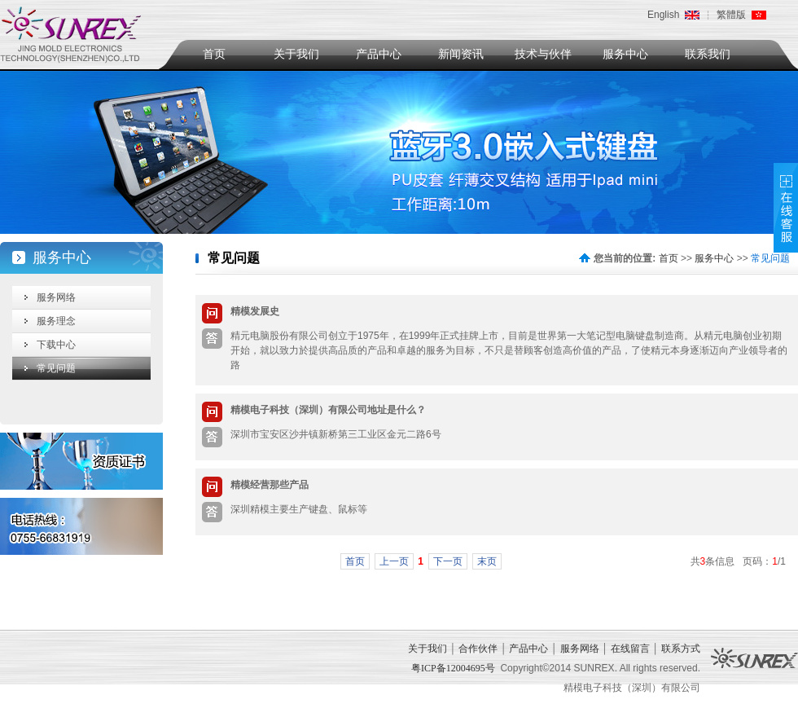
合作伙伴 (478, 648)
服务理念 (56, 321)
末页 (487, 561)
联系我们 (707, 54)
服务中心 (625, 54)
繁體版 (731, 14)
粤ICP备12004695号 (453, 668)
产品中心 (378, 54)
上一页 (394, 561)
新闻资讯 (461, 54)
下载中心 (56, 344)
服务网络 (56, 297)
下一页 (448, 561)
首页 (214, 54)
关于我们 (296, 54)
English (663, 14)
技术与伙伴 (543, 54)
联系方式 (680, 648)
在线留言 (630, 648)
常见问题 (56, 368)
